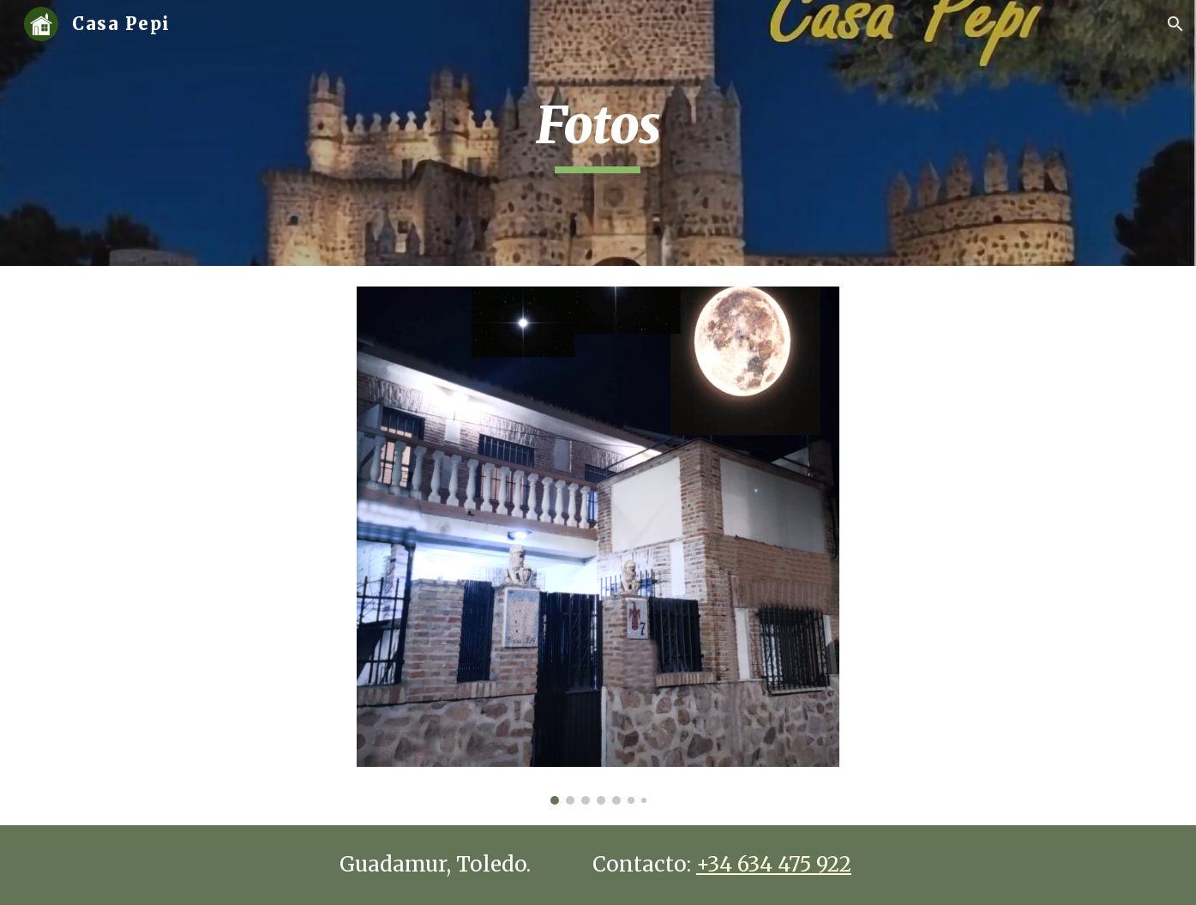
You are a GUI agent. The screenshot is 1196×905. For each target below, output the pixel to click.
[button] (1175, 24)
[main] (598, 133)
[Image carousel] (597, 546)
